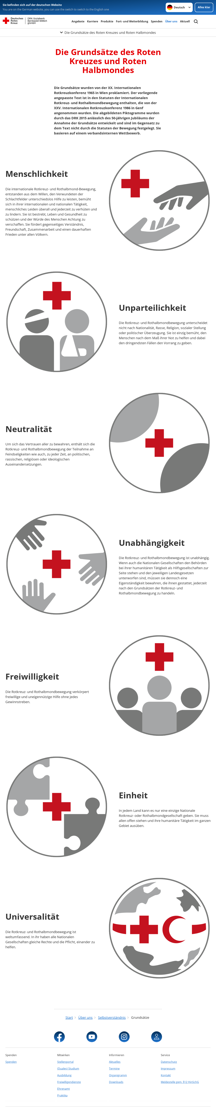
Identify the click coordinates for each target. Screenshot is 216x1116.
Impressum (168, 1068)
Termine (114, 1068)
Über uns (171, 21)
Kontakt (166, 1075)
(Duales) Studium (68, 1068)
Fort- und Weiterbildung (132, 21)
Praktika (62, 1095)
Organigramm (118, 1075)
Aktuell (185, 21)
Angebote (78, 21)
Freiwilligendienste (69, 1082)
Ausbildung (64, 1075)
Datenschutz (169, 1062)
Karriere (92, 21)
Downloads (116, 1082)
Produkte (107, 21)
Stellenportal (65, 1062)
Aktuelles (114, 1062)
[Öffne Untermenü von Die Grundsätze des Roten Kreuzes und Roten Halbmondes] (108, 32)
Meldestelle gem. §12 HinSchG (180, 1082)
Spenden (157, 21)
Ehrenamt (63, 1089)
